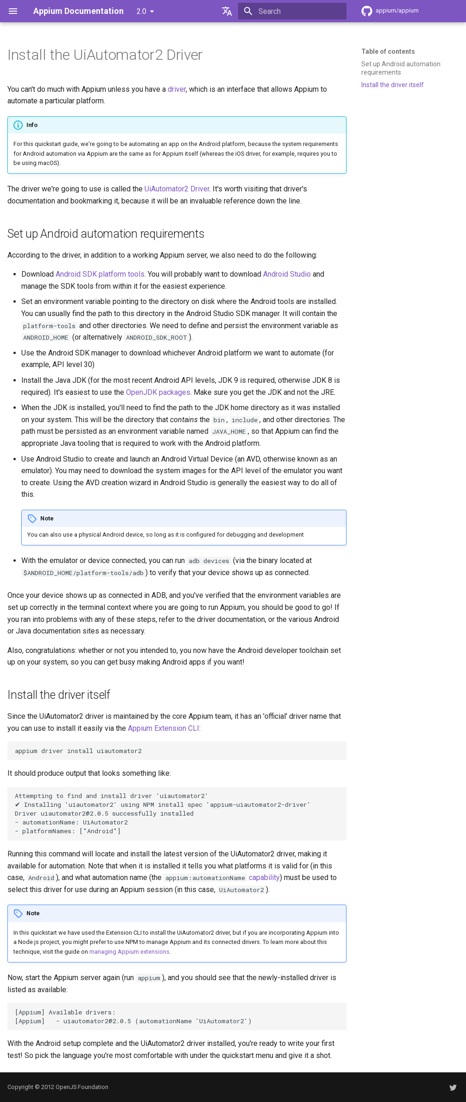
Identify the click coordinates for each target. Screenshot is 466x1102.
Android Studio (287, 274)
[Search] (292, 11)
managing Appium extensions (129, 951)
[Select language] (227, 11)
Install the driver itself (392, 85)
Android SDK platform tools (100, 274)
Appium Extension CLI (163, 728)
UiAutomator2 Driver (177, 188)
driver (177, 89)
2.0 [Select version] (141, 11)
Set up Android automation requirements (401, 68)
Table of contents (388, 51)
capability (264, 877)
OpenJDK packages (158, 392)
